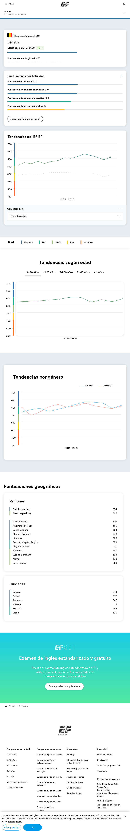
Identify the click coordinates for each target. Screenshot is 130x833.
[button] (10, 4)
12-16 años (11, 754)
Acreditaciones (74, 793)
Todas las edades (15, 787)
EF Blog (70, 754)
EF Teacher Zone (75, 782)
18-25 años (12, 765)
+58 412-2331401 (105, 801)
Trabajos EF (102, 771)
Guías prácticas (74, 788)
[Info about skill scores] (121, 76)
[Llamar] (124, 4)
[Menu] (124, 13)
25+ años (11, 771)
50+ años (11, 776)
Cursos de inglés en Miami (49, 801)
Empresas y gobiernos (17, 782)
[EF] (65, 4)
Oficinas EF (102, 760)
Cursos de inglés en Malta (49, 791)
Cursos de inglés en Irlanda (49, 777)
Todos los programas (47, 821)
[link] (15, 13)
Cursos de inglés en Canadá (49, 754)
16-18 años (12, 760)
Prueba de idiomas (75, 777)
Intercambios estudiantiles (49, 796)
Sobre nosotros (104, 754)
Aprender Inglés (44, 815)
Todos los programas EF (108, 765)
